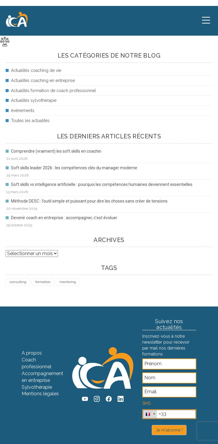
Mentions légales (40, 393)
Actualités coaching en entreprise (43, 80)
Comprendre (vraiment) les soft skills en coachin (56, 151)
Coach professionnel (36, 363)
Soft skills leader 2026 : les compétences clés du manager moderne (74, 167)
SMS (146, 403)
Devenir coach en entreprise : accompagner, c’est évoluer (64, 217)
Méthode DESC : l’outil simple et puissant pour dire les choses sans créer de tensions (89, 201)
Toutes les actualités (30, 120)
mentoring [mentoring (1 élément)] (67, 282)
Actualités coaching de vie (36, 70)
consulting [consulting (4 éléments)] (18, 282)
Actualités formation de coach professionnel (53, 90)
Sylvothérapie (37, 387)
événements (22, 110)
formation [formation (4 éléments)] (42, 282)
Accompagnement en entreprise (42, 377)
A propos (32, 353)
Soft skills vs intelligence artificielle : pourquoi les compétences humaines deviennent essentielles (101, 184)
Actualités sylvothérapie (33, 100)
